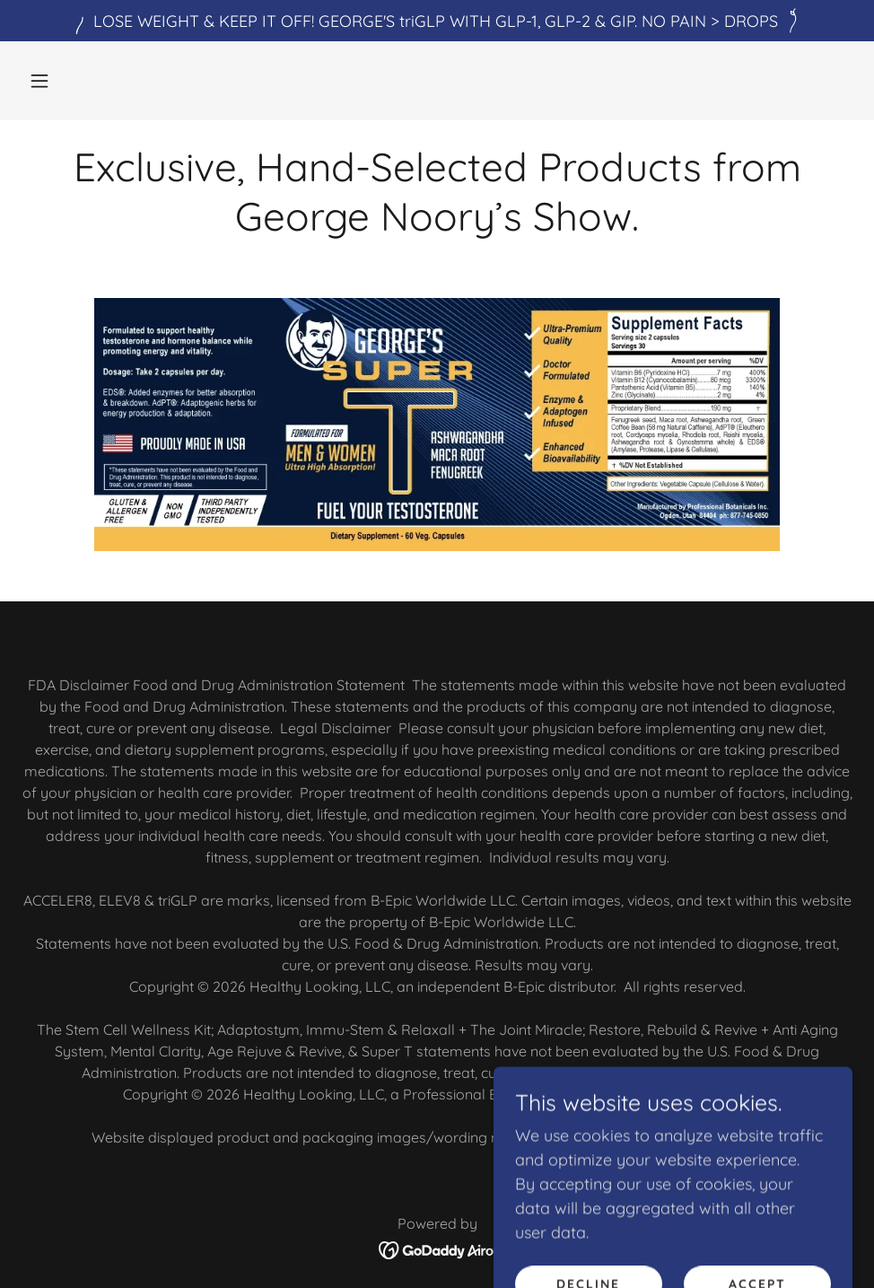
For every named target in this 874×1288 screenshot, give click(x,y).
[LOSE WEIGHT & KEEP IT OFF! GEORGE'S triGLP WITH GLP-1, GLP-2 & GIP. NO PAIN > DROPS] (437, 20)
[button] (39, 81)
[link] (437, 1248)
